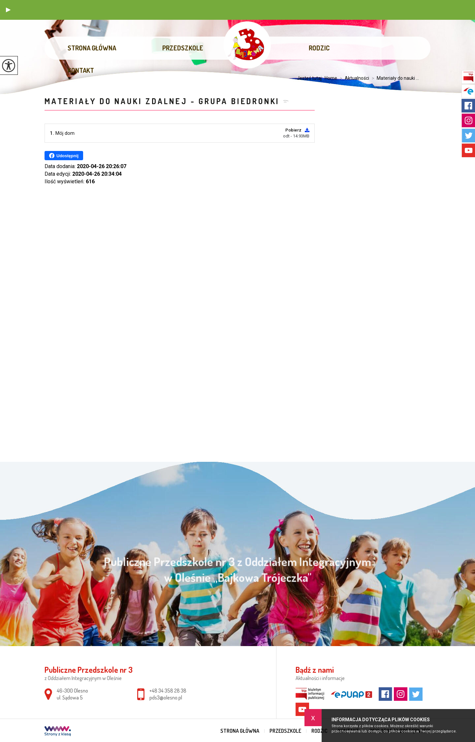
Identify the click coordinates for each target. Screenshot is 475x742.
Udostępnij (64, 155)
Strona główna (92, 48)
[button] (8, 10)
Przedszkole (182, 48)
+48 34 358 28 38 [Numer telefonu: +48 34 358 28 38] (167, 690)
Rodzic (319, 48)
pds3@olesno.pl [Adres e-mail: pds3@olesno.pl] (165, 697)
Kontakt (81, 70)
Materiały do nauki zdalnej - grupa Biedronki (162, 101)
